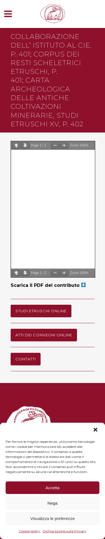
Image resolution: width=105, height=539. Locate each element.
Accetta (52, 487)
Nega (53, 503)
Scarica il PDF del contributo (48, 285)
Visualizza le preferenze (52, 518)
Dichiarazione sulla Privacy (65, 531)
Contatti (25, 359)
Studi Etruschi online (41, 311)
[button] (96, 430)
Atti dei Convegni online (43, 335)
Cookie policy (29, 531)
